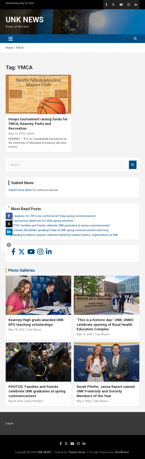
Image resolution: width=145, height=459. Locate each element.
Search (133, 165)
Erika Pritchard (33, 401)
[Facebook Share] (9, 216)
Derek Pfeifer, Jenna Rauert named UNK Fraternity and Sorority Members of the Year (106, 391)
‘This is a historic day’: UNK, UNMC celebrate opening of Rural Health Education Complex (105, 324)
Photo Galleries (21, 270)
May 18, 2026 (16, 329)
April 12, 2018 (16, 133)
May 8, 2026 (15, 401)
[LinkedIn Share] (9, 231)
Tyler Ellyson (34, 329)
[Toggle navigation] (11, 38)
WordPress (122, 452)
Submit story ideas (20, 190)
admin (31, 133)
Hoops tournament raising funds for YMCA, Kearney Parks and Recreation (38, 124)
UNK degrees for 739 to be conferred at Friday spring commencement (52, 216)
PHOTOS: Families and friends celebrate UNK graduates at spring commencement (59, 225)
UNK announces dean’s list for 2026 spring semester (40, 220)
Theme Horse (76, 452)
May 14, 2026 (85, 334)
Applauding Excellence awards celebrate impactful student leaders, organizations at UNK (63, 235)
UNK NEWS (25, 19)
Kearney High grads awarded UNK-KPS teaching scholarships (36, 322)
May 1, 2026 (84, 401)
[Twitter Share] (9, 224)
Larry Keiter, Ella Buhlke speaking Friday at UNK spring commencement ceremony (58, 230)
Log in (9, 423)
